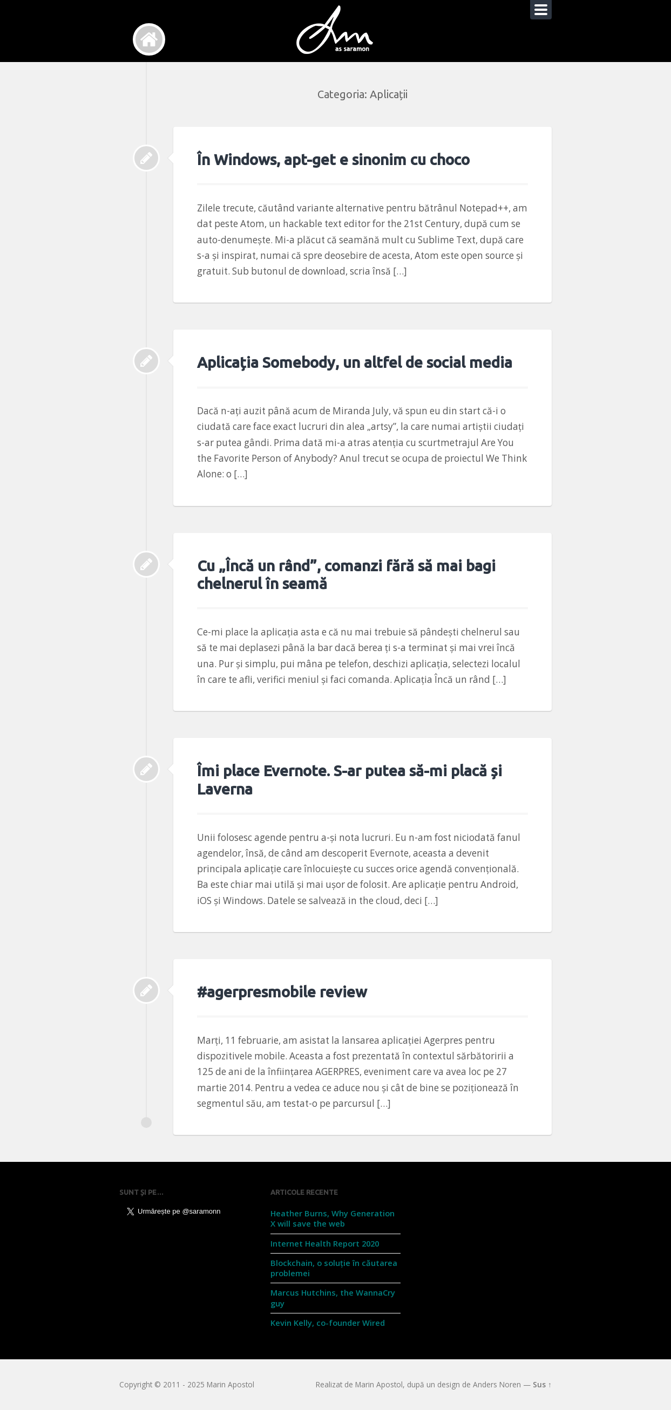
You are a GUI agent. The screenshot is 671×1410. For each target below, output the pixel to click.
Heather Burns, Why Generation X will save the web (332, 1218)
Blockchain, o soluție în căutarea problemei (333, 1267)
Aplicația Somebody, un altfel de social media (354, 362)
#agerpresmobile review (282, 991)
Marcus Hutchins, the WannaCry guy (332, 1297)
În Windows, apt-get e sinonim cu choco (333, 159)
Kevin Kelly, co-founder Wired (327, 1322)
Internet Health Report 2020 (324, 1243)
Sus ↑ (542, 1384)
